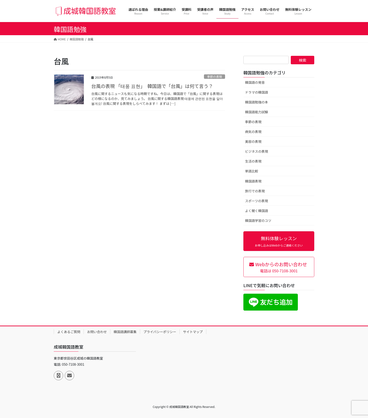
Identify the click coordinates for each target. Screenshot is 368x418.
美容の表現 (253, 141)
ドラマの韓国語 (256, 92)
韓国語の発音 (255, 82)
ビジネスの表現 (256, 151)
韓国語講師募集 (125, 331)
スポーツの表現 (256, 200)
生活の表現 (253, 161)
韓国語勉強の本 (256, 102)
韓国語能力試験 (256, 112)
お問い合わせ (97, 331)
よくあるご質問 (68, 331)
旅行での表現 (255, 191)
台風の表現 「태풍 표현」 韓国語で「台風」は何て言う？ (152, 86)
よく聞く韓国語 (256, 210)
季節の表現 (214, 76)
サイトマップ (193, 331)
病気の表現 (253, 131)
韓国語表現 (253, 181)
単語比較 (251, 171)
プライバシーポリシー (159, 331)
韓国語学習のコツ (258, 220)
